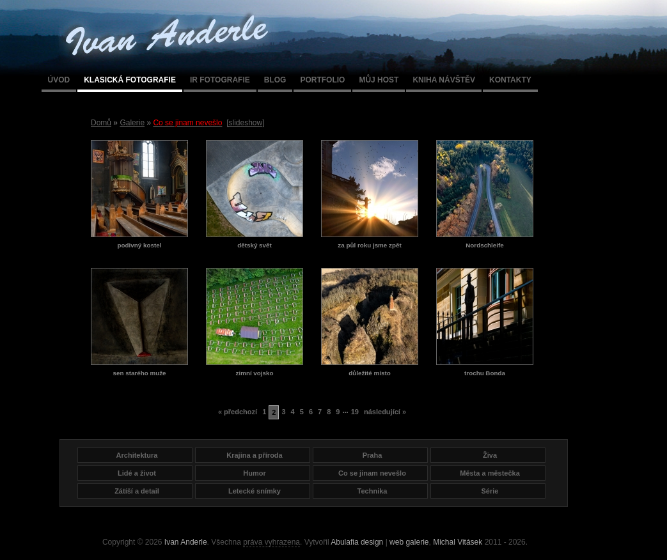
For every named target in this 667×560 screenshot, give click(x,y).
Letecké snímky (254, 491)
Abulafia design (357, 542)
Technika (372, 491)
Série (490, 491)
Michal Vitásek (457, 542)
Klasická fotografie (130, 79)
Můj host (378, 79)
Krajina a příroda (254, 455)
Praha (372, 455)
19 (355, 412)
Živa (490, 455)
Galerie (132, 122)
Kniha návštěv (443, 79)
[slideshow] (245, 122)
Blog (275, 79)
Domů (101, 122)
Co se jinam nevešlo (372, 473)
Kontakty (510, 79)
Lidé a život (137, 473)
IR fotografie (220, 79)
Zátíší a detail (136, 491)
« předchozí (237, 412)
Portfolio (322, 79)
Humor (254, 473)
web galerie (408, 542)
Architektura (137, 455)
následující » (385, 412)
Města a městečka (490, 473)
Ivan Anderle (185, 542)
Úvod (59, 79)
